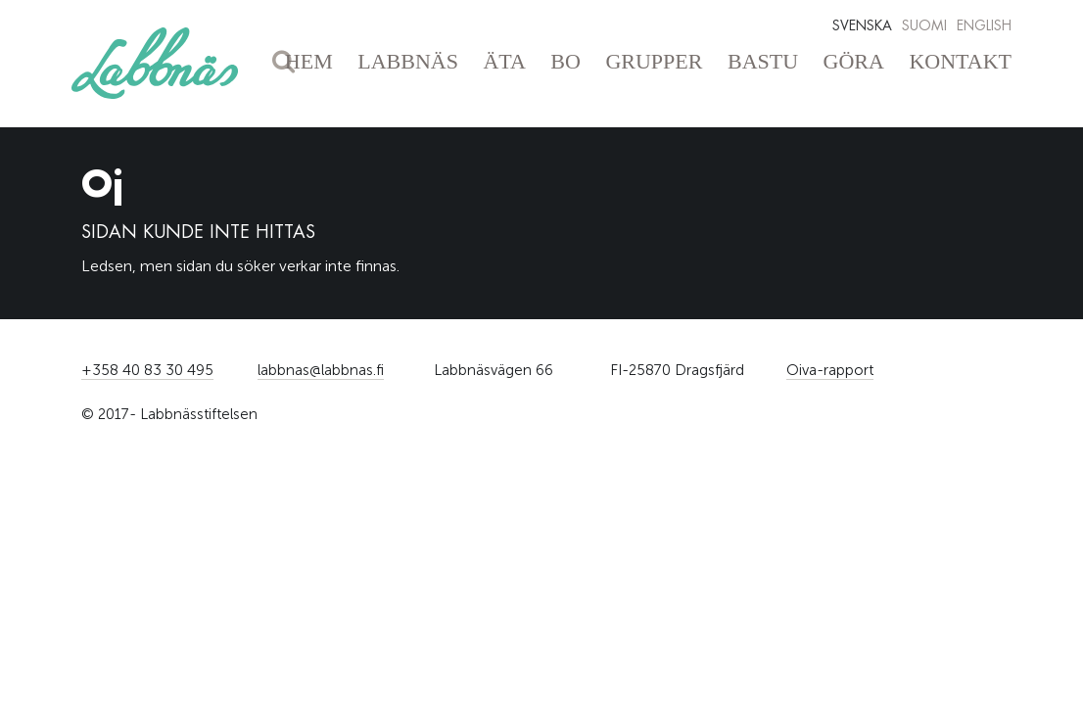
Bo (565, 61)
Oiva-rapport (829, 370)
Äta (504, 61)
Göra (854, 61)
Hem (309, 61)
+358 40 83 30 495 (147, 370)
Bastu (763, 61)
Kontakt (960, 61)
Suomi (924, 25)
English (984, 25)
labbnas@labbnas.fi (321, 370)
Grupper (653, 61)
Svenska (862, 25)
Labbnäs (407, 61)
